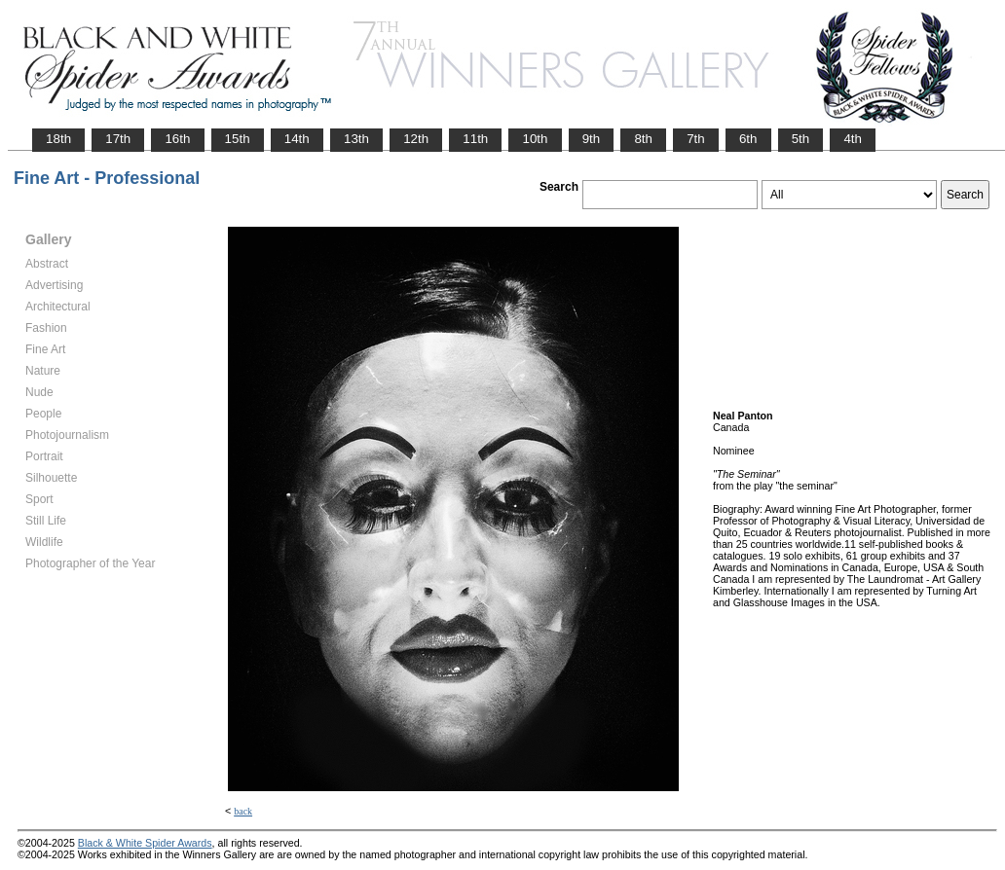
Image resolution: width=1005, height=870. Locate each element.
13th (356, 138)
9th (592, 138)
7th (696, 138)
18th (58, 138)
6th (748, 138)
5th (801, 138)
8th (643, 138)
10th (534, 138)
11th (475, 138)
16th (177, 138)
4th (853, 138)
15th (237, 138)
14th (297, 138)
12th (415, 138)
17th (117, 138)
